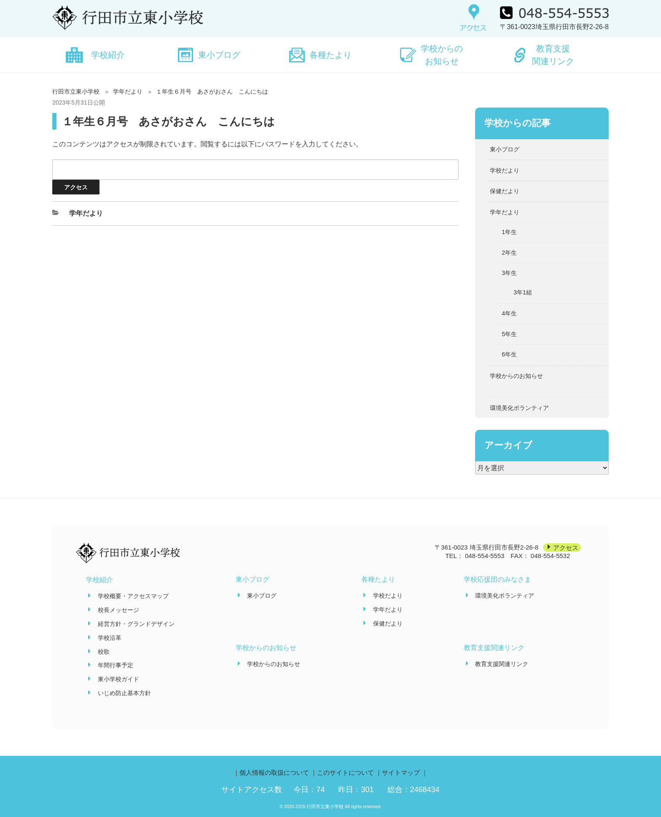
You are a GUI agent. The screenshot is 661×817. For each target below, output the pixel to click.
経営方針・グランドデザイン (136, 623)
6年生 (509, 354)
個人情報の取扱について (274, 772)
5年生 (509, 334)
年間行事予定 (115, 665)
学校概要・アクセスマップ (133, 596)
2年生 (509, 252)
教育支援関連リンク (553, 55)
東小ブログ (219, 54)
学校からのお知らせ (442, 55)
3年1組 (522, 292)
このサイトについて (345, 772)
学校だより (504, 170)
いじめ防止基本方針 (124, 693)
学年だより (127, 91)
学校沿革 (109, 637)
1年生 (509, 232)
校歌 (104, 651)
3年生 (509, 273)
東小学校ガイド (118, 679)
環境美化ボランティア (519, 407)
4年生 (509, 313)
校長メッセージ (118, 610)
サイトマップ (401, 772)
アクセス (565, 547)
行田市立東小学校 (75, 91)
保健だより (504, 191)
